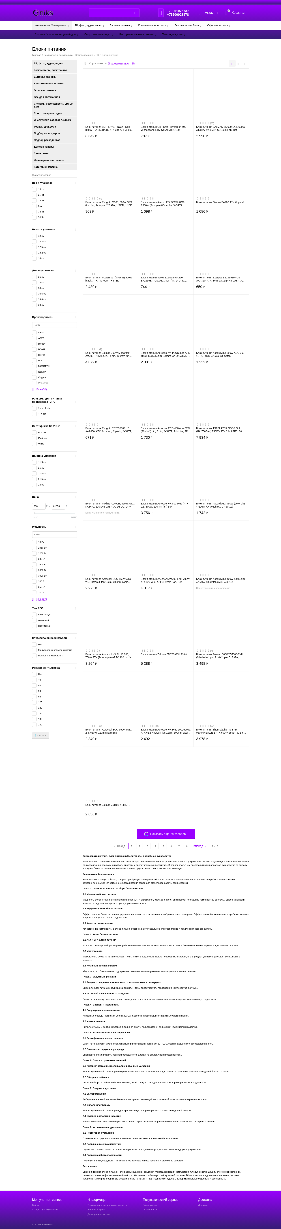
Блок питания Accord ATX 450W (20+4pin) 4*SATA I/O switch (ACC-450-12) (220, 505)
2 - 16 (215, 846)
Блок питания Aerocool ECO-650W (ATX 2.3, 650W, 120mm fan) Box (108, 731)
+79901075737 (178, 11)
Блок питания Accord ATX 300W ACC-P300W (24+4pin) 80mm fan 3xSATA (163, 204)
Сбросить (40, 735)
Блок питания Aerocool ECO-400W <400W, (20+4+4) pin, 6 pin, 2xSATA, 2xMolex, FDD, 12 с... (165, 430)
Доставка (203, 1205)
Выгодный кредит (96, 1209)
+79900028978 (178, 14)
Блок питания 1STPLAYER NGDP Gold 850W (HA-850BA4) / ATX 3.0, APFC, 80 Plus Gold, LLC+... (108, 128)
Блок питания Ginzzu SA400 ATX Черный (220, 202)
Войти (35, 1205)
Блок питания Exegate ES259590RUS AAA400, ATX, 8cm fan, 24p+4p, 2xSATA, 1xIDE (108, 430)
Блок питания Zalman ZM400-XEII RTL (107, 804)
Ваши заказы (150, 1205)
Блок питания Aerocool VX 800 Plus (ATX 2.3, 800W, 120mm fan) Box (164, 505)
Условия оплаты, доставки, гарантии (107, 1205)
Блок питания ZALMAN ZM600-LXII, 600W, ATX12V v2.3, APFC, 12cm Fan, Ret (221, 128)
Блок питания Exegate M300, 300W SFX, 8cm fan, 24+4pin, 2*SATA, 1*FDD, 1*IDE (109, 204)
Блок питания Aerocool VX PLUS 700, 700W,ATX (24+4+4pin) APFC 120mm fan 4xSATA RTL (108, 656)
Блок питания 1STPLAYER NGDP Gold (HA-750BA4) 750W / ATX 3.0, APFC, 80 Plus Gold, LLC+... (219, 430)
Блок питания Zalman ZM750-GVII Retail (164, 654)
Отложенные (150, 1209)
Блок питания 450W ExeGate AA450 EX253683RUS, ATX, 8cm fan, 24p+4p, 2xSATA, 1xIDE (163, 279)
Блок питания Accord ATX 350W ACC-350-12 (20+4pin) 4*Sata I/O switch (220, 354)
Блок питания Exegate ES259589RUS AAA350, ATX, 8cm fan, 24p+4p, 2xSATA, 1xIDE (219, 279)
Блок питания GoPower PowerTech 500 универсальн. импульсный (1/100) (163, 128)
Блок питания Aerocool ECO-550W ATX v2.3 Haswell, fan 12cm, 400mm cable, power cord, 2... (108, 580)
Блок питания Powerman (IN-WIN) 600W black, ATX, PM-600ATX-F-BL (108, 279)
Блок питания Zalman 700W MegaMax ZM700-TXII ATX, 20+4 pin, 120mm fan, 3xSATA (107, 354)
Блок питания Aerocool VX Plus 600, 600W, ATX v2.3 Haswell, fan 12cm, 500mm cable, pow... (166, 731)
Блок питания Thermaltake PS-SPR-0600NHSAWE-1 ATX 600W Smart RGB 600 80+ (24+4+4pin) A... (221, 731)
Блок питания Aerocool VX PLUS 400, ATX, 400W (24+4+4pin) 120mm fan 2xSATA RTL (165, 354)
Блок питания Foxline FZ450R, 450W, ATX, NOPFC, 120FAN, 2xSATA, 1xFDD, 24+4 (110, 505)
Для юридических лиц (99, 1214)
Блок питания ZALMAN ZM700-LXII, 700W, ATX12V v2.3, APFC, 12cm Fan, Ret (165, 580)
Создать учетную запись (45, 1209)
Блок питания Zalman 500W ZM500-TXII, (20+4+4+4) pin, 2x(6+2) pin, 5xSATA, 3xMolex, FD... (219, 656)
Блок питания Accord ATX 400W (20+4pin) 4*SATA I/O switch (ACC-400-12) (220, 580)
